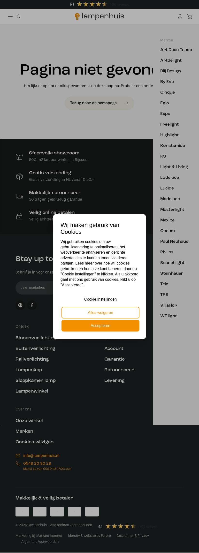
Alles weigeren (100, 312)
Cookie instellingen (100, 299)
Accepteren (100, 326)
